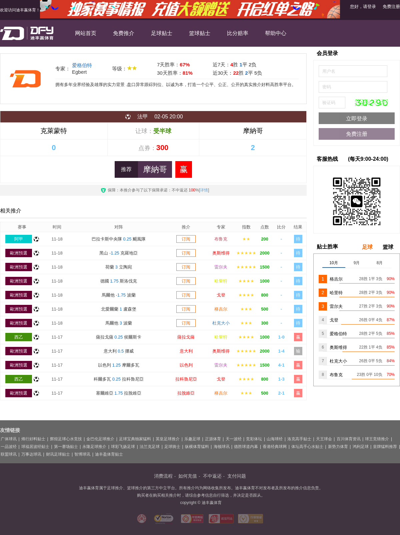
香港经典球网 (275, 446)
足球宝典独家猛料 (135, 439)
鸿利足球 (361, 446)
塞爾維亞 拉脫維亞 (119, 393)
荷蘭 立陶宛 (118, 267)
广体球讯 (9, 439)
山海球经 (275, 439)
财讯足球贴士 (58, 454)
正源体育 (213, 439)
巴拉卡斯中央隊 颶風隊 (119, 238)
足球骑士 (172, 446)
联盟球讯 (9, 454)
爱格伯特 (82, 65)
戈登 (221, 295)
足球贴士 (161, 33)
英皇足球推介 (168, 439)
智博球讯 (82, 454)
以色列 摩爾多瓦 (118, 365)
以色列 (186, 365)
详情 (204, 190)
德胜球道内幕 (246, 446)
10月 (333, 262)
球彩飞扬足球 (123, 446)
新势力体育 (338, 446)
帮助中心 (275, 33)
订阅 (186, 238)
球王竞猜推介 (377, 439)
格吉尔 (220, 309)
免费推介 (123, 33)
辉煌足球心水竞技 (66, 439)
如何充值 (187, 476)
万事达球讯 (31, 454)
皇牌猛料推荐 (385, 446)
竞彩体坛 (254, 439)
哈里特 (220, 281)
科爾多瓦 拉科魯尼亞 (119, 379)
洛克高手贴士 (299, 439)
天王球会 (324, 439)
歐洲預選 (18, 252)
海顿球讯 (222, 446)
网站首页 (85, 33)
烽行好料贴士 (33, 439)
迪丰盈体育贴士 (109, 454)
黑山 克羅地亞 (118, 252)
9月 (357, 262)
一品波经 (9, 446)
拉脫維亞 (186, 393)
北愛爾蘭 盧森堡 (118, 309)
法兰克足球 (150, 446)
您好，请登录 (363, 6)
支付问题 (236, 476)
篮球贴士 (199, 33)
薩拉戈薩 (186, 337)
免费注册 (391, 6)
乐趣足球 (192, 439)
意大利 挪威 (119, 351)
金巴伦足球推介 (100, 439)
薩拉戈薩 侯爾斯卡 (119, 337)
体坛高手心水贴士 (307, 446)
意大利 (186, 351)
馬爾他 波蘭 (119, 295)
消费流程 (163, 476)
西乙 (18, 337)
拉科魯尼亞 (186, 379)
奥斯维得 (221, 252)
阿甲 (18, 238)
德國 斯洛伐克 (118, 281)
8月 (380, 262)
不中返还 (212, 476)
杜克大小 (221, 323)
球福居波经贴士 (35, 446)
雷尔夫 (220, 267)
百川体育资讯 (349, 439)
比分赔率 (237, 33)
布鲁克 (220, 238)
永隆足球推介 (94, 446)
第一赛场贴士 (66, 446)
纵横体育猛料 (197, 446)
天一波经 (234, 439)
